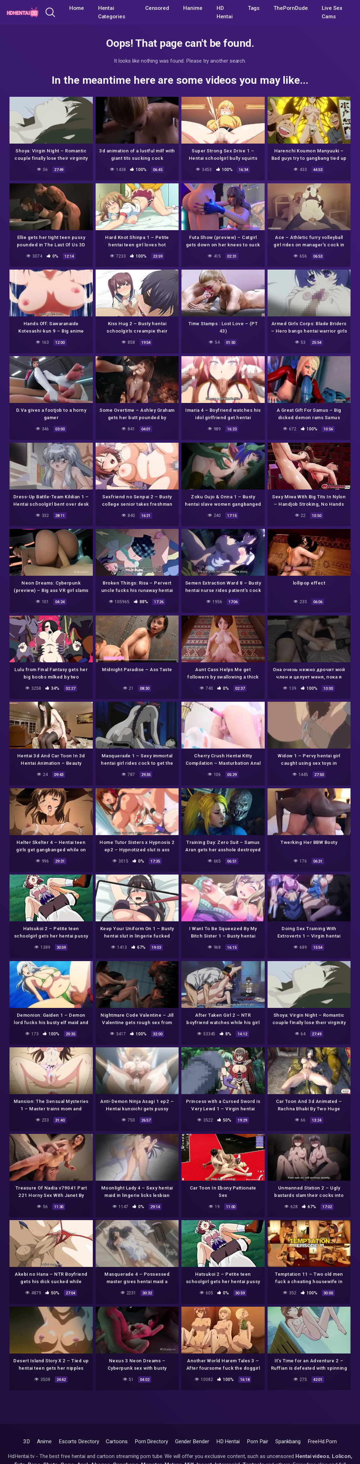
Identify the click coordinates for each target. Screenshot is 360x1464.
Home (76, 8)
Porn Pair (257, 1441)
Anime (44, 1441)
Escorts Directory (79, 1441)
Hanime (192, 8)
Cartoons (116, 1441)
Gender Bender (192, 1441)
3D (26, 1441)
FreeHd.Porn (322, 1441)
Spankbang (287, 1441)
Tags (254, 8)
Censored (157, 8)
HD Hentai (225, 12)
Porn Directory (151, 1441)
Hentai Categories (111, 12)
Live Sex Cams (332, 12)
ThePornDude (291, 8)
